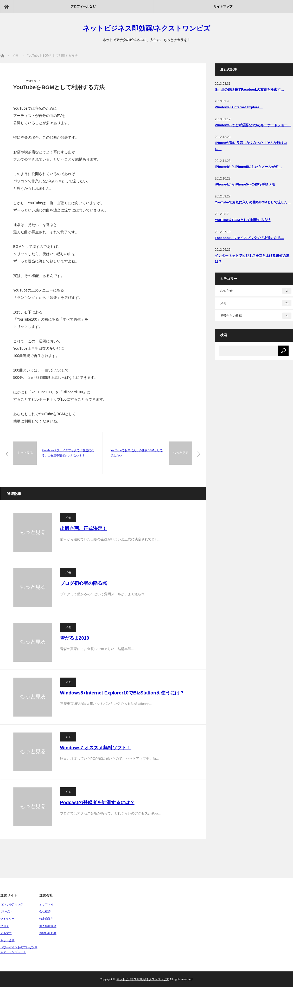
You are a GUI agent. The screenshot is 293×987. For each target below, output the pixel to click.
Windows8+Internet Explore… (239, 107)
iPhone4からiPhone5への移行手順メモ (245, 184)
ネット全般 (7, 940)
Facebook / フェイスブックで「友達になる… (249, 238)
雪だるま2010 (74, 638)
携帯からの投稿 (255, 316)
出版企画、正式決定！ (83, 528)
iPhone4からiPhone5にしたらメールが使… (248, 167)
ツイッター (7, 918)
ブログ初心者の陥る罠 (83, 583)
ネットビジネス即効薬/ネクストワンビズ (146, 28)
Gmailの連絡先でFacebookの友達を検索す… (249, 89)
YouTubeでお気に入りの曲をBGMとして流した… (253, 202)
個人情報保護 (47, 926)
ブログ (4, 926)
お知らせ (255, 291)
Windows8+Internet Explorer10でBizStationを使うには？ (122, 692)
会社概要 (45, 911)
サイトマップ (223, 6)
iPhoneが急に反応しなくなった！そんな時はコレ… (251, 146)
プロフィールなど (83, 6)
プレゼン (6, 911)
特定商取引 (46, 918)
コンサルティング (11, 904)
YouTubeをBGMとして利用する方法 (243, 220)
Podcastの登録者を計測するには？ (97, 802)
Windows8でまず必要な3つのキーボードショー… (253, 125)
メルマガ (6, 933)
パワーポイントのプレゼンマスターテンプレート (18, 949)
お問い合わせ (47, 933)
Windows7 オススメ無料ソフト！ (95, 747)
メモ (68, 517)
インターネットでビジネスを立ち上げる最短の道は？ (252, 258)
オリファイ (46, 904)
